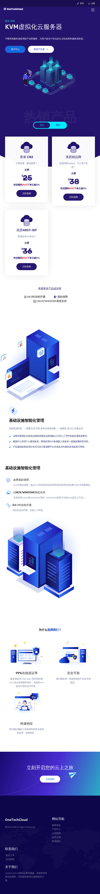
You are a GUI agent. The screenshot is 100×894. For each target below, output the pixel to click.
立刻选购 (26, 193)
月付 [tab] (42, 125)
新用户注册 (41, 49)
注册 (91, 3)
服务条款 (56, 825)
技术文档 (56, 837)
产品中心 (56, 829)
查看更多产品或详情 (49, 288)
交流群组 (9, 859)
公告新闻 (56, 833)
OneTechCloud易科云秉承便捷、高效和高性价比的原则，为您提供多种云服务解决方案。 (26, 877)
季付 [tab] (58, 125)
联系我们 (56, 841)
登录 (80, 3)
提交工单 (9, 855)
